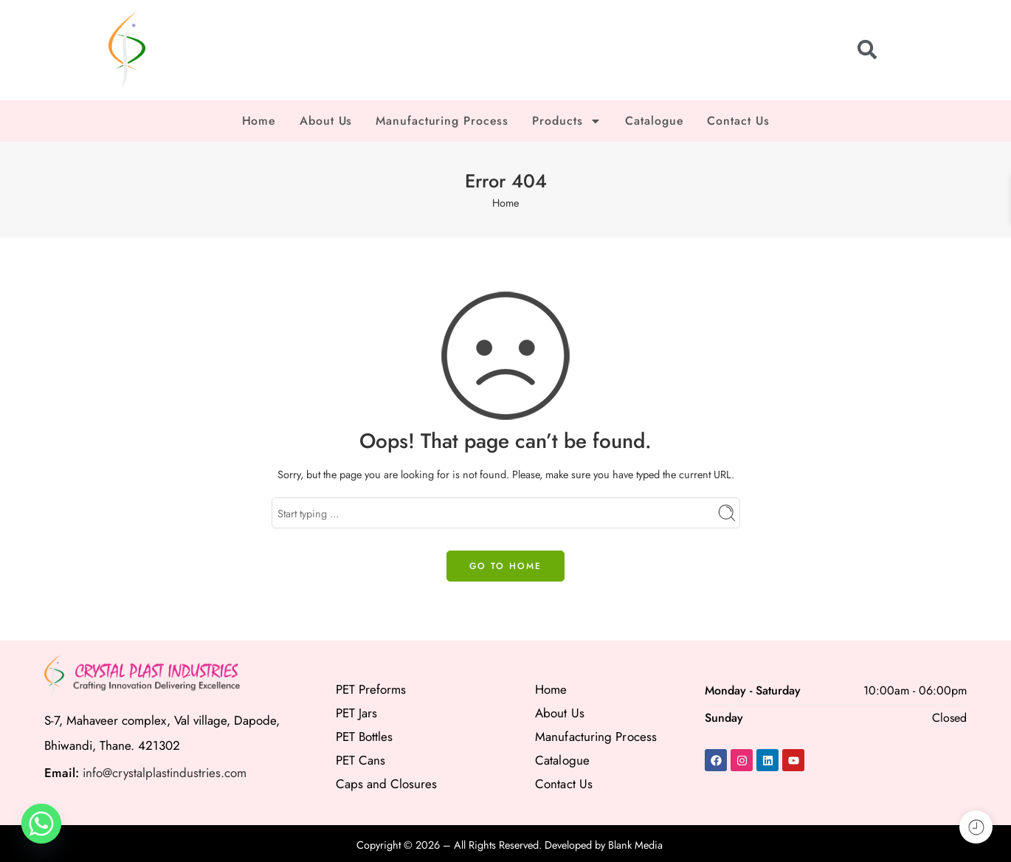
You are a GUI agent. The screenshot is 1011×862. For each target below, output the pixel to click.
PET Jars (356, 713)
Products (566, 121)
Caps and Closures (386, 784)
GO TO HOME (505, 566)
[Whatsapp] (41, 824)
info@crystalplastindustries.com (164, 773)
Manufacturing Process (442, 120)
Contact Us (738, 120)
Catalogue (654, 120)
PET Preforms (371, 689)
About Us (326, 120)
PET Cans (360, 760)
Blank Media (635, 844)
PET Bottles (364, 736)
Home (259, 120)
